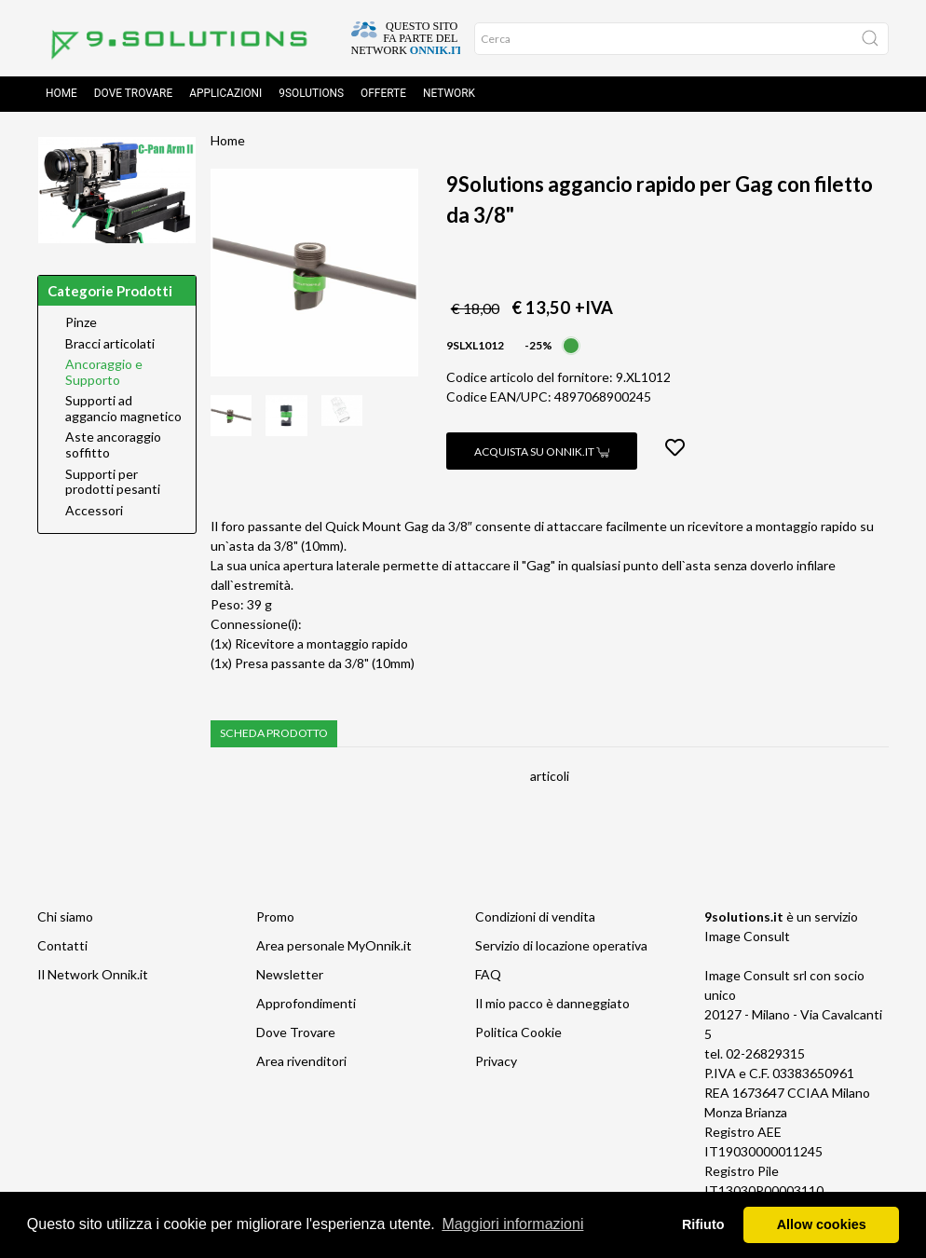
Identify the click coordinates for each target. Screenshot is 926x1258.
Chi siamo (65, 918)
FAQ (488, 976)
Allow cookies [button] (821, 1224)
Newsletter (289, 976)
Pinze (81, 324)
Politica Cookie (518, 1034)
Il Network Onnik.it (92, 976)
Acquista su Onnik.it (541, 453)
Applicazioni (225, 95)
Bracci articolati (110, 345)
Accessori (94, 512)
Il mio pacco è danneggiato (552, 1005)
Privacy (496, 1063)
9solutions (311, 95)
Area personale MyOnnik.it (334, 947)
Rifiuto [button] (703, 1224)
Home (61, 95)
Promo (275, 918)
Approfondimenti (306, 1005)
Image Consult (747, 938)
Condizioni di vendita (535, 918)
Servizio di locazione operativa (561, 947)
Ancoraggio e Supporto (104, 374)
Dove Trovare (295, 1034)
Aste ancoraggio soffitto (113, 446)
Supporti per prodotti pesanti (112, 484)
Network (449, 95)
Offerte (383, 95)
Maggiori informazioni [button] (512, 1224)
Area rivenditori (301, 1063)
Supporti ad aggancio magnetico (123, 410)
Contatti (62, 947)
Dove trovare (133, 95)
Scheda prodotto (274, 735)
